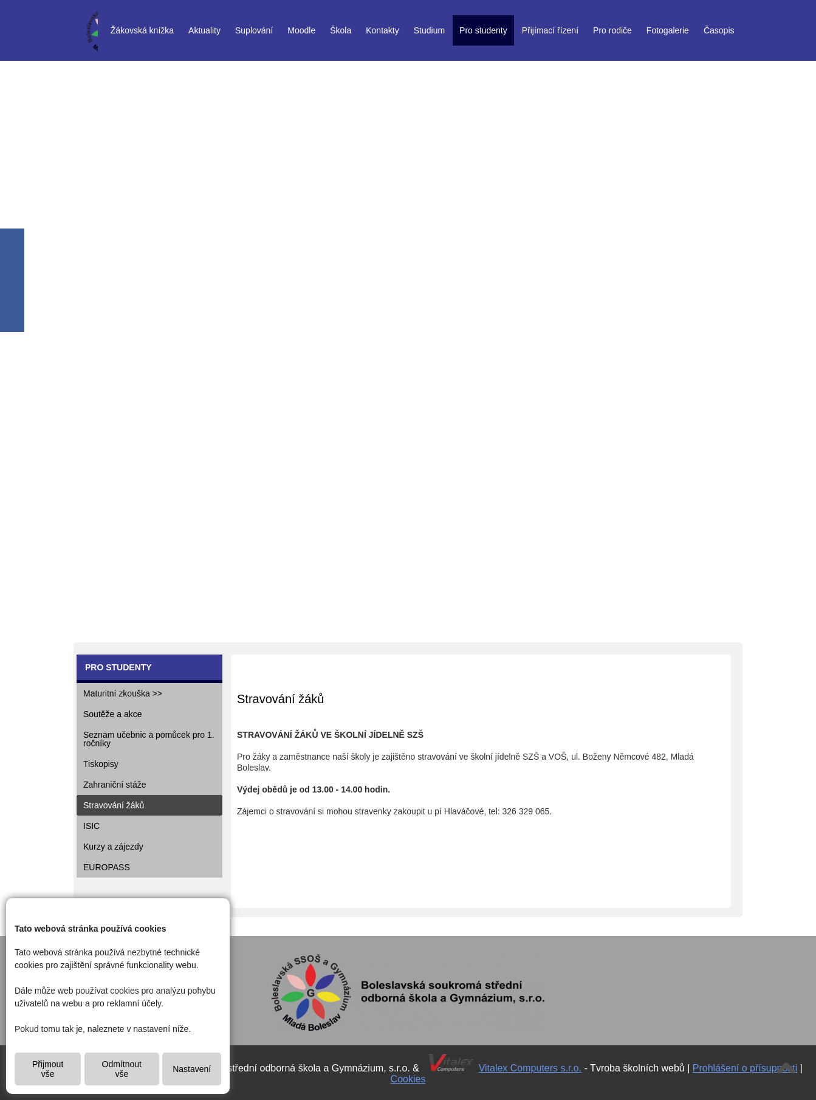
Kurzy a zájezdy (113, 846)
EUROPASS (106, 867)
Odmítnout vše (122, 1069)
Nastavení (192, 1069)
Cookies (408, 1079)
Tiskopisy (100, 764)
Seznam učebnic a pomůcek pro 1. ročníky (148, 739)
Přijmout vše (47, 1069)
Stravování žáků (113, 805)
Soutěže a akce (112, 714)
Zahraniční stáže (114, 784)
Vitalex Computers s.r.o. (530, 1068)
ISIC (91, 826)
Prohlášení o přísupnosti (745, 1068)
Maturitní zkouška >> (122, 693)
